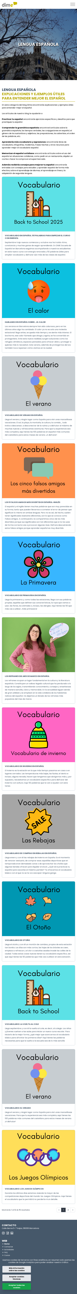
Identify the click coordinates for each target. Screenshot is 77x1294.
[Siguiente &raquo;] (73, 1210)
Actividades (9, 1249)
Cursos (7, 1255)
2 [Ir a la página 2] (68, 1210)
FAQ (6, 1252)
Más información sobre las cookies (17, 1269)
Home (7, 1244)
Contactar (8, 1247)
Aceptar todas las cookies (17, 1286)
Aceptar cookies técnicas (16, 1277)
